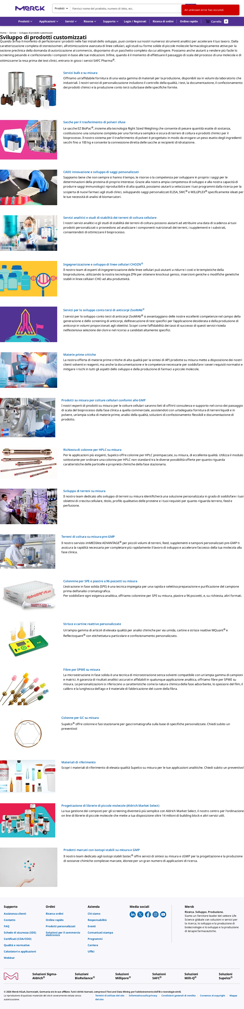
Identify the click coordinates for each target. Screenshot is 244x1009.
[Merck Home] (30, 8)
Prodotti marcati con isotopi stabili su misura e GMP (101, 850)
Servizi (12, 32)
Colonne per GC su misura (80, 718)
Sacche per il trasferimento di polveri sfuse (94, 122)
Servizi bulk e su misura (80, 73)
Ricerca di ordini (163, 21)
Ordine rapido (189, 21)
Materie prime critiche (79, 354)
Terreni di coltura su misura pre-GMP (88, 536)
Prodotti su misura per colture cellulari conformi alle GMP (103, 400)
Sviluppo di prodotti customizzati (36, 32)
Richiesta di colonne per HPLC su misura (92, 450)
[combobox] (124, 8)
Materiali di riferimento (78, 762)
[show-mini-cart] (217, 21)
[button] (135, 21)
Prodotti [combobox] (60, 8)
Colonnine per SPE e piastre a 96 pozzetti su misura (100, 581)
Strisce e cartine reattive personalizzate (92, 624)
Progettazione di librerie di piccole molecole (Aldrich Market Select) (110, 805)
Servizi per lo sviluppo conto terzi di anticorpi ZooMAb (103, 310)
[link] (23, 913)
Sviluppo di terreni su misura (84, 491)
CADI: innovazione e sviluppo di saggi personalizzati (101, 172)
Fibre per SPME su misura (81, 669)
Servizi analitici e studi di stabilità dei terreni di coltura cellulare (110, 217)
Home (3, 32)
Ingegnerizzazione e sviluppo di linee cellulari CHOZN (103, 264)
